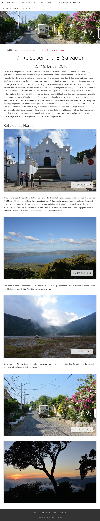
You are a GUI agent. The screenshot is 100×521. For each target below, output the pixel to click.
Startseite (18, 50)
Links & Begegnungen (56, 513)
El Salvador (63, 50)
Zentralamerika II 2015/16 (47, 50)
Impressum (39, 513)
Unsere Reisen (29, 50)
